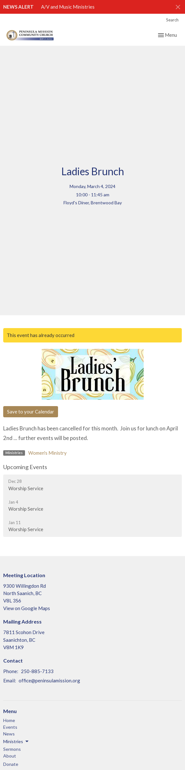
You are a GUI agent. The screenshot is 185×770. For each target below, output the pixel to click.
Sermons (12, 749)
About (9, 755)
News (9, 733)
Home (9, 720)
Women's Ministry (47, 453)
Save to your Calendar (30, 411)
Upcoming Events (25, 466)
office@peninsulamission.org (49, 680)
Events (10, 727)
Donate (10, 764)
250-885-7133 (37, 671)
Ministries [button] (16, 741)
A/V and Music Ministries (68, 7)
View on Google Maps (26, 608)
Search (172, 19)
